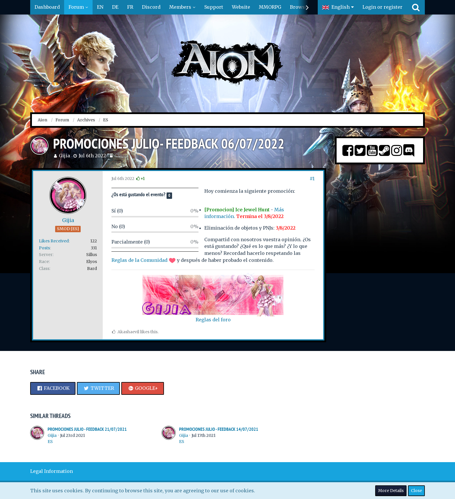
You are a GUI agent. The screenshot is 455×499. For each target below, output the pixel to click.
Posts (44, 248)
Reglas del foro (213, 320)
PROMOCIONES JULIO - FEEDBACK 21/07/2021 (87, 429)
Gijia (64, 155)
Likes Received (54, 241)
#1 (312, 178)
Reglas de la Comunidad (139, 260)
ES (50, 441)
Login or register (382, 7)
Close (416, 490)
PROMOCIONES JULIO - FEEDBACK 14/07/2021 (218, 429)
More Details (391, 490)
